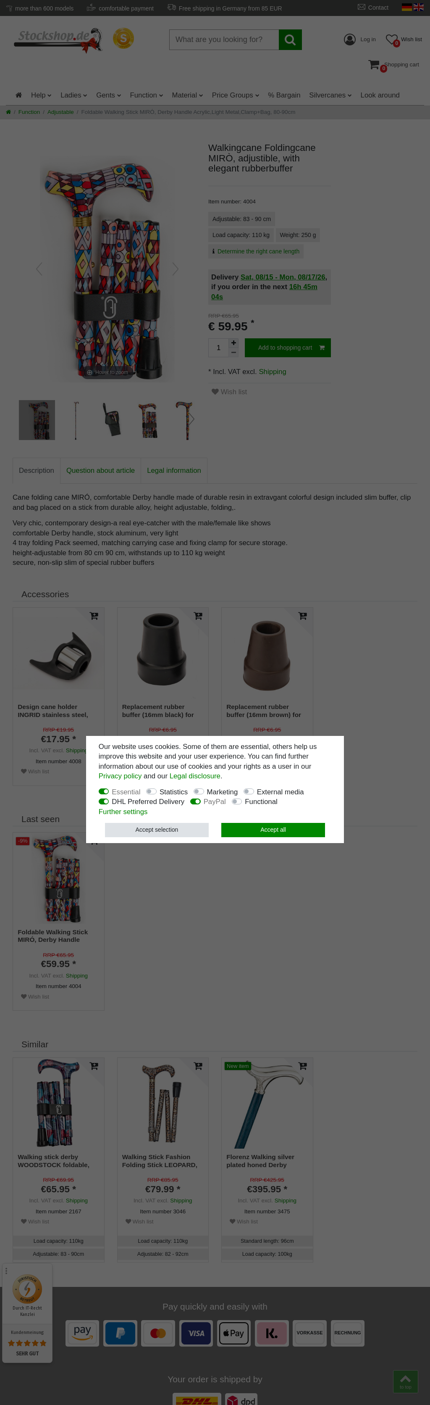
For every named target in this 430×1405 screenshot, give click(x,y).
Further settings (123, 812)
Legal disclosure (195, 776)
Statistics (174, 792)
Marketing (222, 792)
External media (280, 792)
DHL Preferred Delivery (148, 802)
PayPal (215, 802)
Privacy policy (120, 776)
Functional (261, 802)
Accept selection (156, 829)
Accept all (273, 829)
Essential (126, 792)
